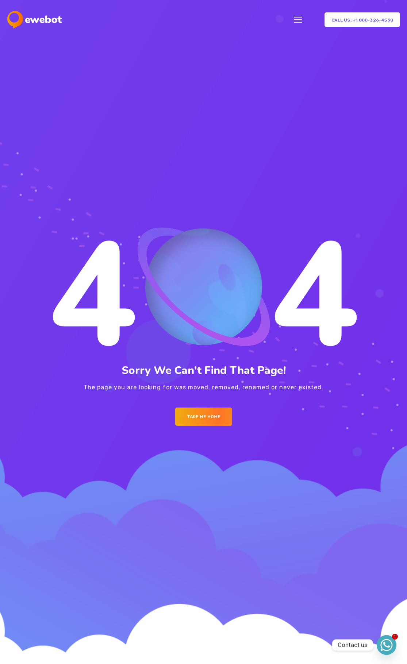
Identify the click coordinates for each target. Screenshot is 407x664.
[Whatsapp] (386, 645)
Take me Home (203, 416)
